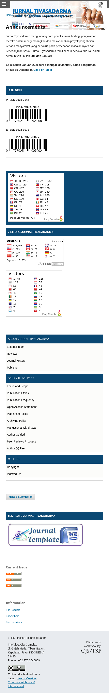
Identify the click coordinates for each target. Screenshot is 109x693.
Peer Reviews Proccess (21, 441)
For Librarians (14, 622)
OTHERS (13, 459)
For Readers (13, 609)
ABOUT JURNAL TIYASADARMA (28, 338)
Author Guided (16, 434)
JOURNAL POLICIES (21, 378)
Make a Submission (21, 496)
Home (9, 14)
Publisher (12, 367)
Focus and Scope (17, 386)
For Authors (12, 616)
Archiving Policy (16, 420)
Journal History (16, 360)
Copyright (13, 467)
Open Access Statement (22, 406)
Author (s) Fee (15, 448)
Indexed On (14, 474)
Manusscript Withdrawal (21, 427)
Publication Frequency (20, 400)
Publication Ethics (18, 393)
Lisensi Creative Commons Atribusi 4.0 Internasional (22, 682)
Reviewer (12, 353)
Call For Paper (42, 69)
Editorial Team (15, 346)
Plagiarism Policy (17, 413)
